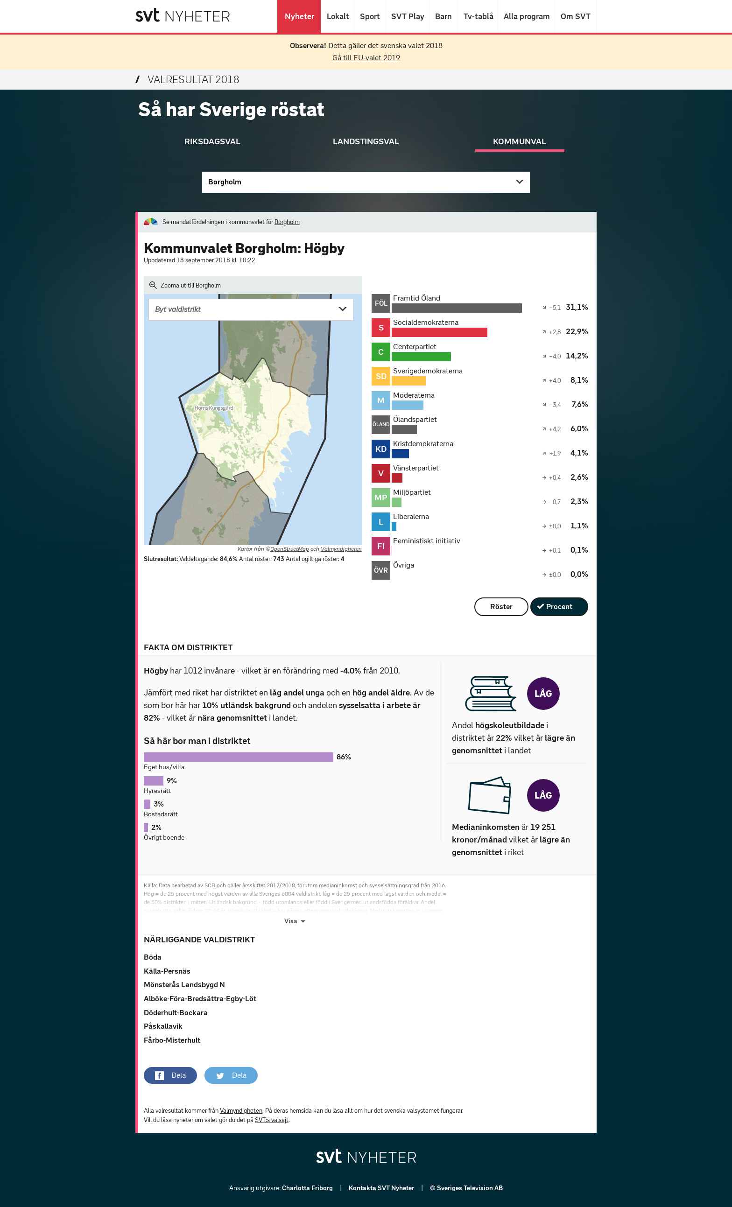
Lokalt (337, 16)
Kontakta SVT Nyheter (382, 1188)
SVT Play (407, 16)
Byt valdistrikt (178, 309)
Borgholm (224, 181)
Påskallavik (163, 1026)
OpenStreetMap (289, 549)
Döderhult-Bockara (176, 1012)
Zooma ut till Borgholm (185, 285)
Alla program (526, 16)
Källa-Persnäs (167, 971)
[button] (170, 1075)
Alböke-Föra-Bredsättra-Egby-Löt (200, 998)
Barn (443, 16)
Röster (501, 606)
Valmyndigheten (341, 549)
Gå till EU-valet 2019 (366, 57)
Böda (153, 957)
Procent (559, 606)
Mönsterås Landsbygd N (184, 984)
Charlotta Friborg (308, 1188)
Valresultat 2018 (187, 79)
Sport (370, 16)
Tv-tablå (478, 16)
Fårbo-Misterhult (172, 1040)
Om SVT (576, 16)
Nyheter (299, 16)
